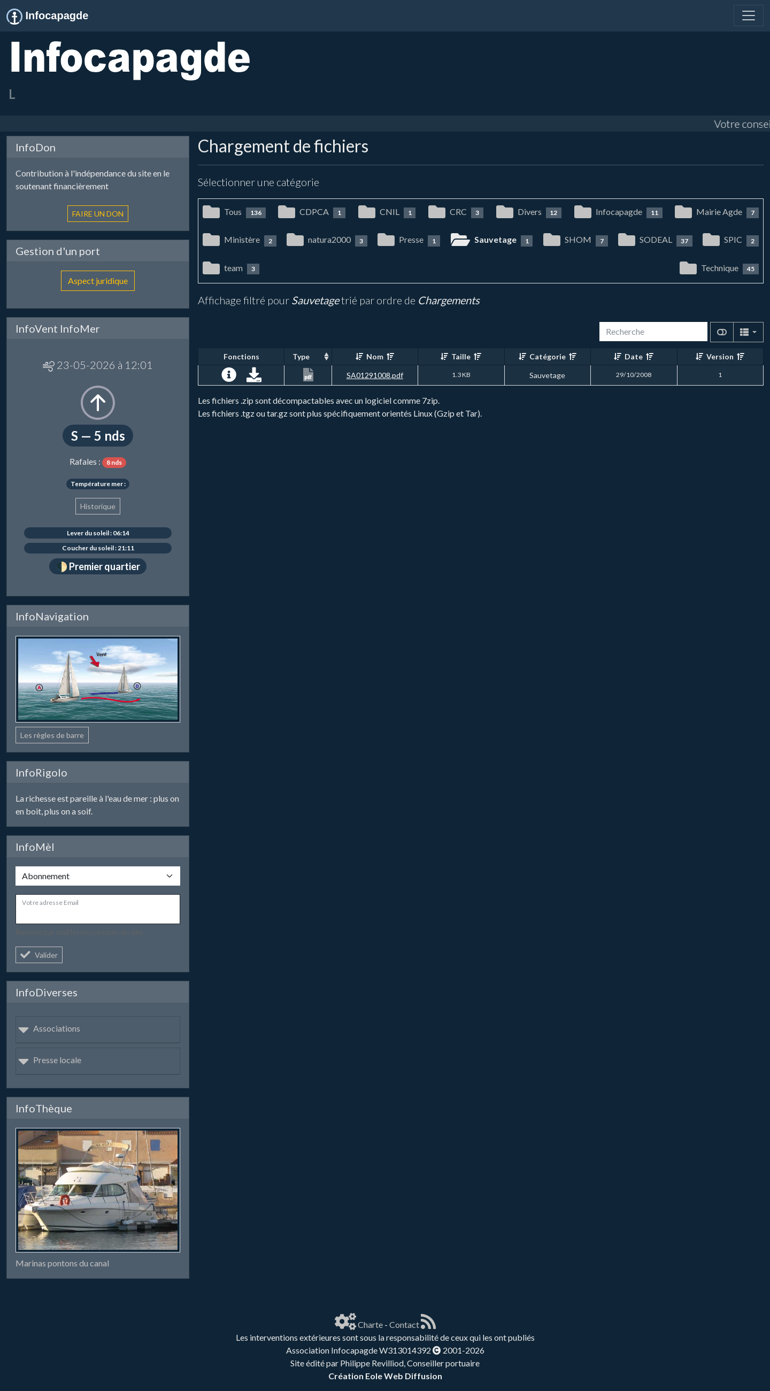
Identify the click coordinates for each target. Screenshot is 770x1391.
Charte (370, 1324)
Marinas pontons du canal (62, 1263)
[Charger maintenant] (254, 377)
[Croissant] (359, 356)
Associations (49, 1028)
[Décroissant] (390, 356)
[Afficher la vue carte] (722, 332)
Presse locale (49, 1060)
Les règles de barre (52, 735)
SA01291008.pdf (374, 375)
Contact (404, 1324)
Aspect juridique (98, 280)
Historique (98, 506)
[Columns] (748, 332)
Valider (39, 954)
